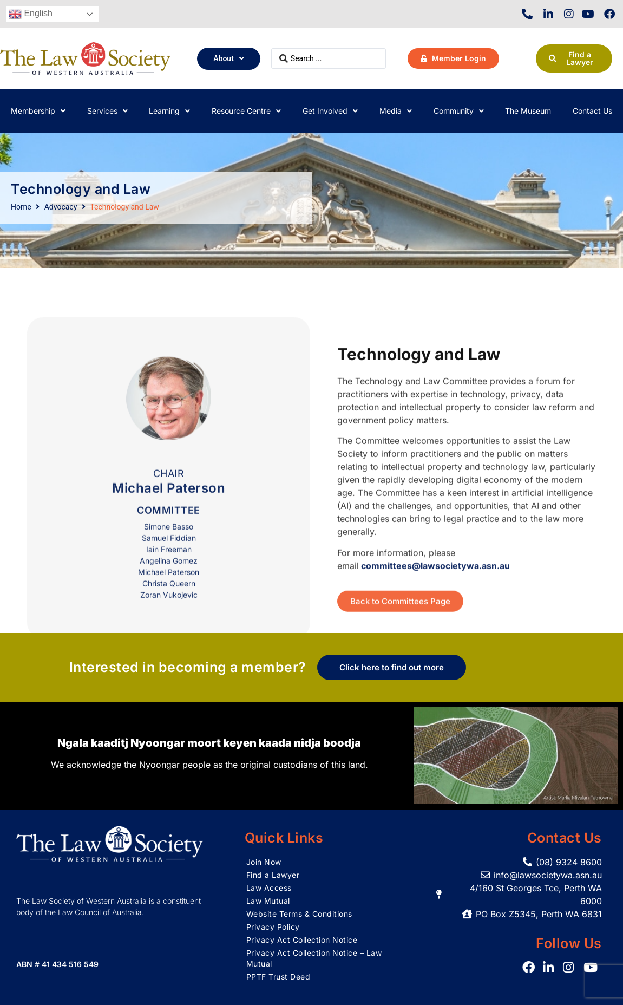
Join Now (263, 861)
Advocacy (60, 207)
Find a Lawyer (273, 874)
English (31, 14)
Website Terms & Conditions (299, 913)
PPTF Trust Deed (278, 976)
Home (21, 207)
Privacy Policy (273, 926)
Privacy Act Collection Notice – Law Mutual (314, 958)
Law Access (269, 887)
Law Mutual (268, 900)
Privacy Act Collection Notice (302, 939)
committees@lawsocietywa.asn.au (435, 616)
